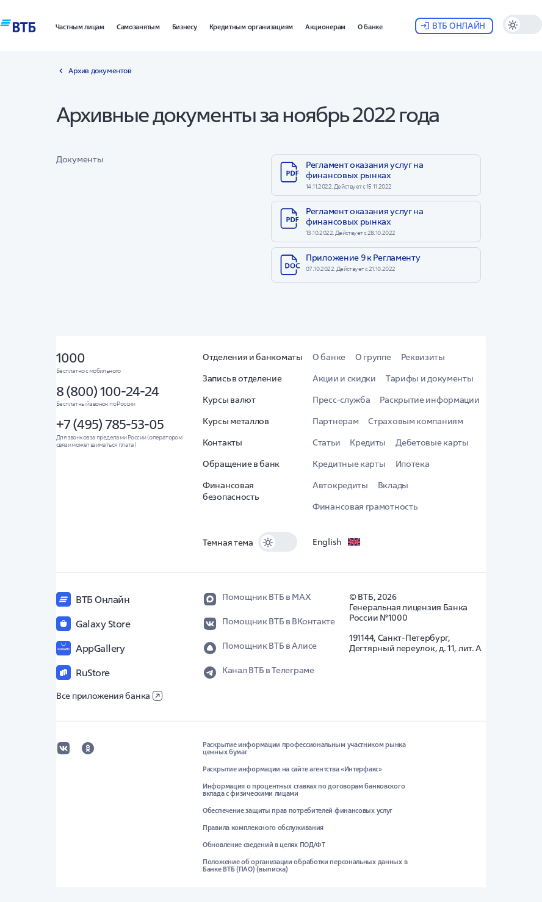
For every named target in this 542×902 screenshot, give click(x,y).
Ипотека (413, 463)
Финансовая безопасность (230, 491)
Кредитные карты (349, 463)
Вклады (393, 485)
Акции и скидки (344, 378)
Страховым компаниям (415, 421)
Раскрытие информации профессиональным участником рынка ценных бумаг (304, 748)
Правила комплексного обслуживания (263, 827)
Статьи (326, 442)
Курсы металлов (236, 421)
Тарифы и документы (430, 378)
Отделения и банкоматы (253, 357)
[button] (80, 26)
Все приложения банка (109, 695)
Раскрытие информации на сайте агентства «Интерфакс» (292, 769)
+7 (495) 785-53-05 (110, 424)
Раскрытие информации (429, 399)
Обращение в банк (241, 463)
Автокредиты (340, 485)
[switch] (522, 24)
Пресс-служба (341, 399)
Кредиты (368, 442)
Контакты (222, 442)
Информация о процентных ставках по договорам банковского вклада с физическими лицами (304, 789)
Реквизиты (423, 357)
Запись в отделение (242, 378)
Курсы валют (229, 399)
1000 (70, 357)
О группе (373, 357)
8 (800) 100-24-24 (107, 391)
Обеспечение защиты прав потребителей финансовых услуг (297, 810)
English (337, 542)
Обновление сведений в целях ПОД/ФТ (264, 844)
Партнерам (335, 421)
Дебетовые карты (432, 442)
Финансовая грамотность (365, 506)
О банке (329, 357)
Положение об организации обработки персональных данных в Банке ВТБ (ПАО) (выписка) (305, 865)
